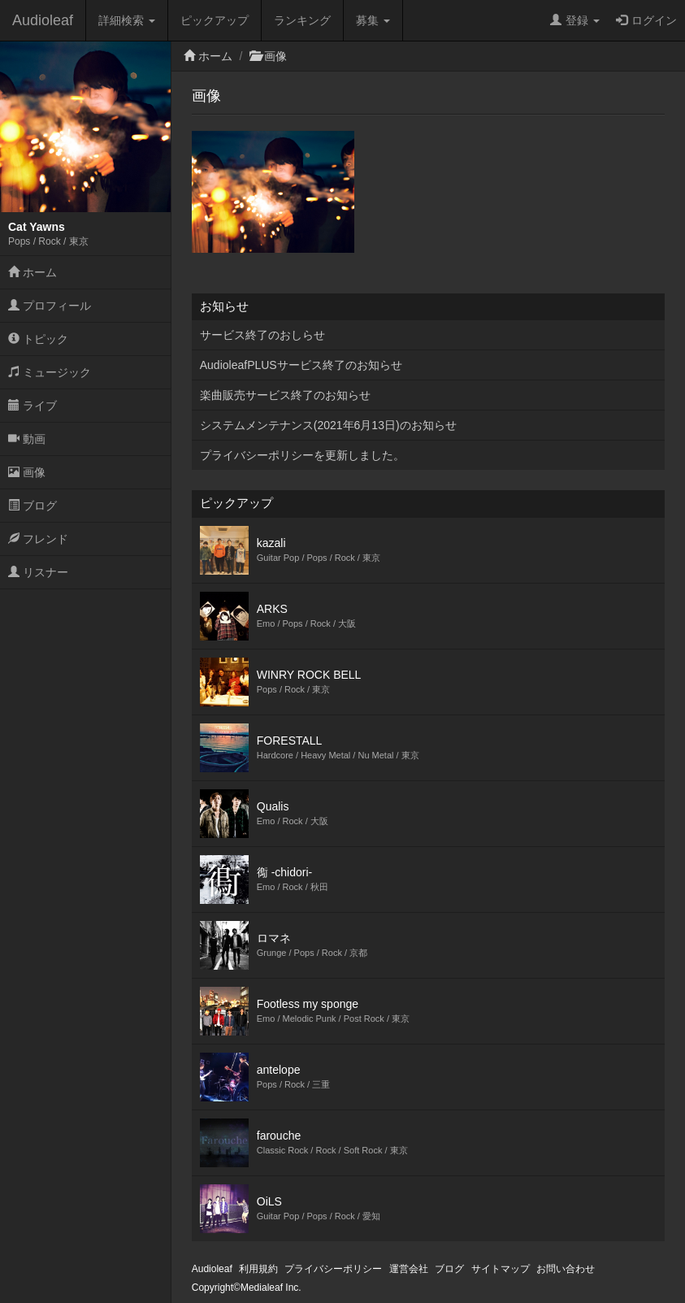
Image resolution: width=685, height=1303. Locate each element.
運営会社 (408, 1269)
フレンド (38, 538)
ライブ (32, 405)
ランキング (302, 20)
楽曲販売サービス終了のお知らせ (285, 395)
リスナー (38, 572)
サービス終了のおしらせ (262, 334)
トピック (38, 338)
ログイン (646, 20)
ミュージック (49, 372)
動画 (27, 438)
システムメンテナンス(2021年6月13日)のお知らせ (328, 425)
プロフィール (49, 305)
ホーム (32, 272)
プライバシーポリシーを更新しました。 (302, 455)
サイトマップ (500, 1269)
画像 (27, 472)
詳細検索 (126, 20)
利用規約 (258, 1269)
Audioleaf (42, 20)
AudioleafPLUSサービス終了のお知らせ (301, 364)
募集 (373, 20)
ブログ (32, 505)
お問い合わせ (565, 1269)
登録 (575, 20)
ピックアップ (214, 20)
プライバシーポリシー (333, 1269)
